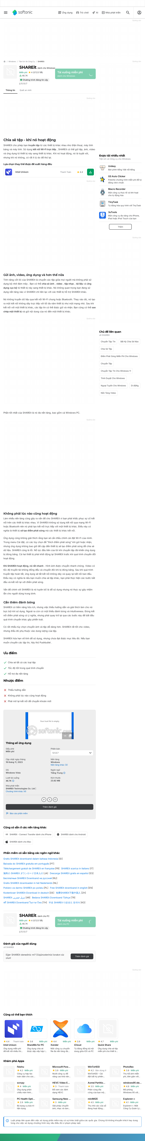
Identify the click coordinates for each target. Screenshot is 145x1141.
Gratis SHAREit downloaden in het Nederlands (27, 883)
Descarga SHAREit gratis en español (69, 873)
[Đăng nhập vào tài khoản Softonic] (139, 12)
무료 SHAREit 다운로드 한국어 (64, 902)
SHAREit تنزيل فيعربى (14, 897)
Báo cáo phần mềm (17, 813)
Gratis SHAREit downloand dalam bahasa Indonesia (30, 858)
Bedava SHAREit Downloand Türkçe (51, 897)
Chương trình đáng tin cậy (34, 80)
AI (95, 12)
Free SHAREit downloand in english (69, 887)
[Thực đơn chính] (5, 12)
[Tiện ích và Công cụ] (27, 61)
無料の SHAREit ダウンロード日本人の (23, 873)
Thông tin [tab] (10, 90)
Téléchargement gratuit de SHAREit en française (29, 868)
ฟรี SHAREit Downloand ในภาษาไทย (22, 902)
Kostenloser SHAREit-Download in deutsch (26, 892)
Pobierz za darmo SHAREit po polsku (23, 887)
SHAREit (37, 67)
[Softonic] (22, 12)
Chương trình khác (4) (16, 791)
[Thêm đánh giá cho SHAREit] (35, 72)
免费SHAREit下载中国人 (68, 892)
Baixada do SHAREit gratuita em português (26, 863)
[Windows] (12, 61)
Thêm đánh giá (49, 807)
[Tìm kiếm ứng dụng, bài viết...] (128, 12)
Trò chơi (82, 12)
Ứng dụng (65, 12)
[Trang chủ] (4, 61)
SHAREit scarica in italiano (75, 868)
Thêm (120, 227)
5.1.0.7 (72, 753)
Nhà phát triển (111, 12)
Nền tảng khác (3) (59, 765)
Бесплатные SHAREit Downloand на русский (27, 878)
